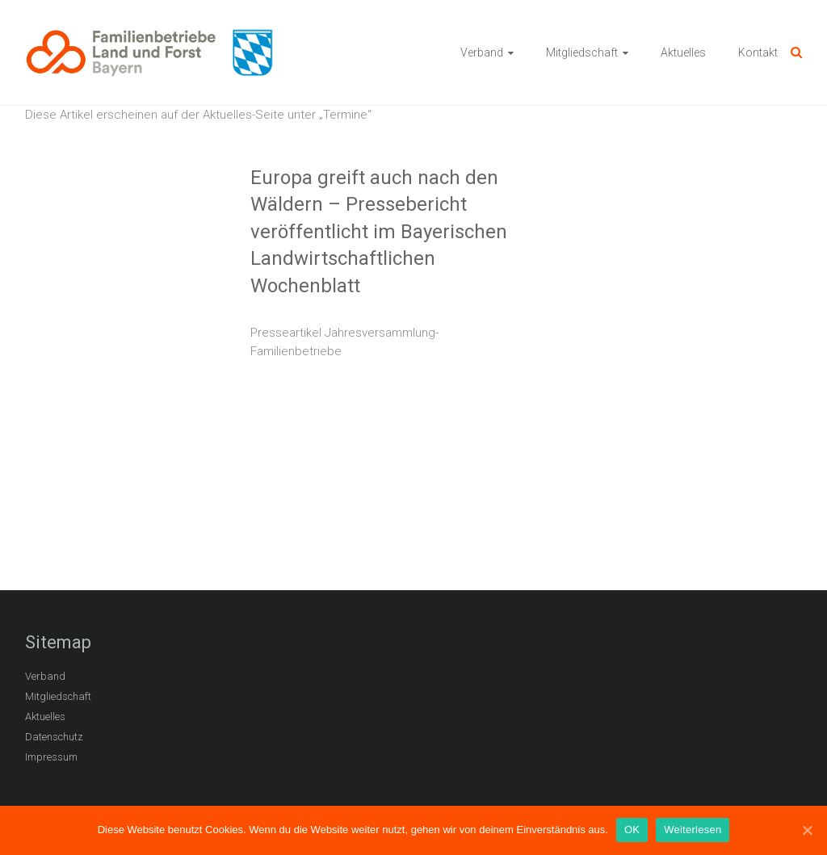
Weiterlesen (692, 830)
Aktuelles (683, 52)
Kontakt (758, 52)
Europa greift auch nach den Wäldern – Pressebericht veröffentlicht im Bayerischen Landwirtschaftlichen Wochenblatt (378, 231)
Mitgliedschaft (582, 52)
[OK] (807, 830)
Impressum (51, 757)
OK (632, 830)
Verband (481, 52)
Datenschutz (54, 737)
